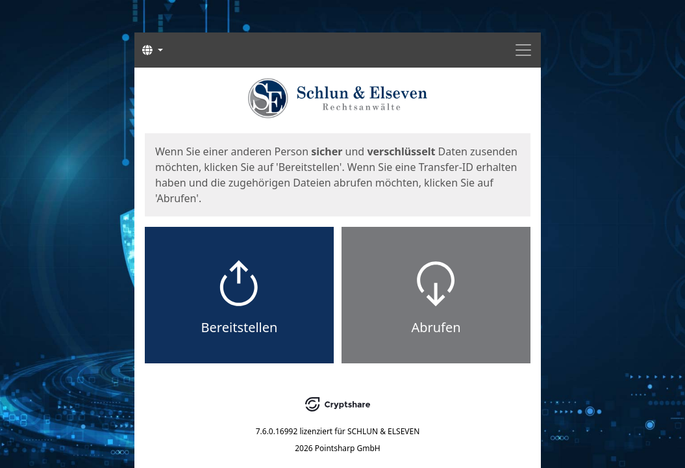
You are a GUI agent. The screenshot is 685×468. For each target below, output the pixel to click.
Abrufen (435, 327)
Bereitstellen (239, 327)
